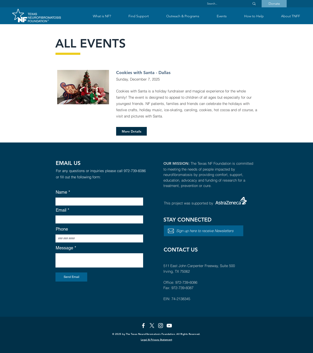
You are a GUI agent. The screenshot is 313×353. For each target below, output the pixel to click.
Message (64, 248)
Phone (62, 229)
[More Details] (131, 131)
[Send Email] (71, 277)
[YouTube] (169, 325)
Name (61, 192)
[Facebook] (143, 325)
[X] (152, 325)
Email (61, 210)
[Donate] (274, 3)
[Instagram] (160, 325)
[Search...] (224, 3)
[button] (138, 16)
